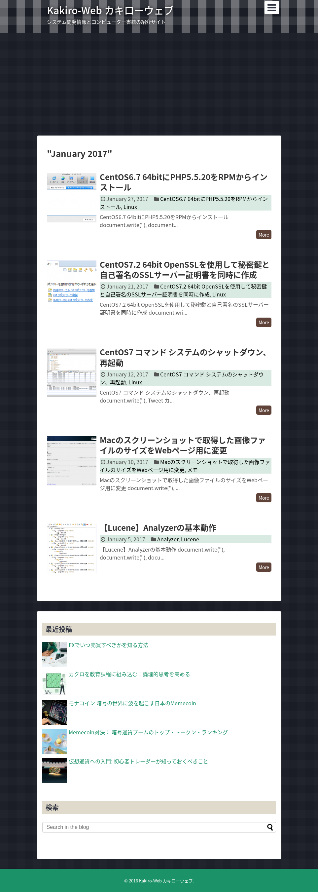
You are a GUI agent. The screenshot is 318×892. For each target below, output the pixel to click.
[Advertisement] (159, 84)
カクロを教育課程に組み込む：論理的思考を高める (129, 674)
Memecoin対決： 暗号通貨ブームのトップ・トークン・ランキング (148, 732)
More (264, 234)
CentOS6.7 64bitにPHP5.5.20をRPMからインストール (183, 182)
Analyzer (167, 539)
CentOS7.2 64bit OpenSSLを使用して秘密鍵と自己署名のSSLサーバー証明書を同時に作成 (185, 269)
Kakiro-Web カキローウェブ (110, 10)
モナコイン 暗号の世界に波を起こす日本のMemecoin (132, 703)
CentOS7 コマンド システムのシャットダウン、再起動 (185, 357)
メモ (192, 470)
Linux (130, 207)
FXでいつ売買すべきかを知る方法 (108, 645)
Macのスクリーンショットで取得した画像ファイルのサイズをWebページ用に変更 (183, 445)
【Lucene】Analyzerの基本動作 (158, 527)
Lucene (190, 539)
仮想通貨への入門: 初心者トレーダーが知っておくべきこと (138, 761)
